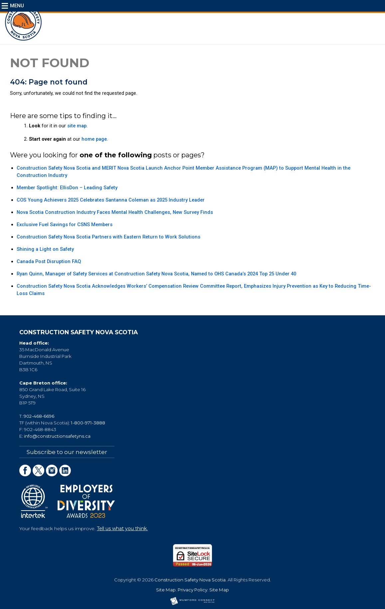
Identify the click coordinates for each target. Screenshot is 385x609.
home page (94, 139)
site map (77, 126)
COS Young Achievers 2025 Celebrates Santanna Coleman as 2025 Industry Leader (111, 200)
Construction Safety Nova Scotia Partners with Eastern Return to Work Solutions (108, 237)
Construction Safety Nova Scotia (190, 579)
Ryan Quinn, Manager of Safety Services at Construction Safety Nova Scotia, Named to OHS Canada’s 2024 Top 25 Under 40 (156, 274)
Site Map (166, 589)
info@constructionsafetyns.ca (57, 436)
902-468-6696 (39, 416)
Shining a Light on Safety (45, 249)
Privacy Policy (192, 589)
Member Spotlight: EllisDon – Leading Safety (67, 188)
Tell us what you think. (122, 529)
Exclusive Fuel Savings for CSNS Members (64, 225)
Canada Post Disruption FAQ (49, 261)
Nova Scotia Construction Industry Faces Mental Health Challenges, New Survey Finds (115, 212)
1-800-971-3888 (88, 422)
